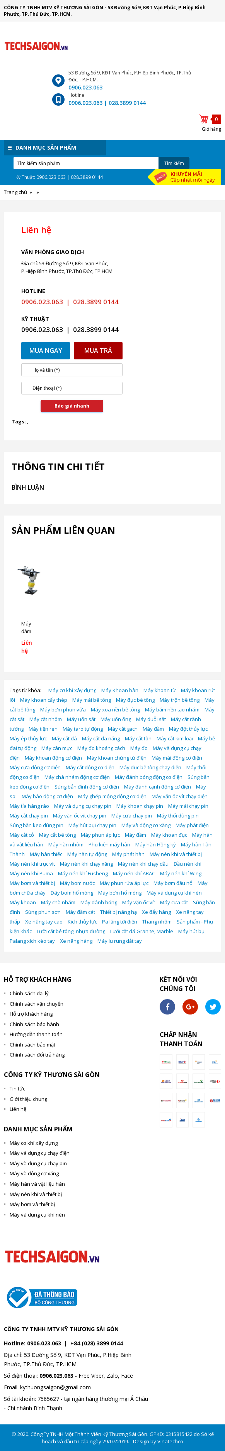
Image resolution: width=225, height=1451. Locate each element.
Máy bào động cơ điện (47, 796)
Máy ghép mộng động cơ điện (112, 796)
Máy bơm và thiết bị (32, 883)
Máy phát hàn (128, 854)
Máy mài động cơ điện (177, 757)
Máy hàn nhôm (66, 844)
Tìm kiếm (174, 163)
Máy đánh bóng (98, 902)
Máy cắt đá (64, 738)
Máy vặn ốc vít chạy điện (180, 796)
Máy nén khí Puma (31, 873)
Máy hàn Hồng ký (155, 844)
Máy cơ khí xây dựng (72, 690)
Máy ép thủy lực (28, 738)
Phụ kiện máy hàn (109, 844)
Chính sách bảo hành (34, 1024)
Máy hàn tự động (87, 854)
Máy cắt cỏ (22, 834)
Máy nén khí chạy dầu (143, 863)
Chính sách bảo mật (32, 1044)
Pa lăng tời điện (119, 921)
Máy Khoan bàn (119, 690)
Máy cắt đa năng (101, 738)
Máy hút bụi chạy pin (92, 825)
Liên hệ (18, 1109)
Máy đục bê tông (135, 699)
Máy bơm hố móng (119, 892)
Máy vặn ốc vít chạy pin (79, 815)
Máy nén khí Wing (180, 873)
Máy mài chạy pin (188, 805)
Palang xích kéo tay (32, 940)
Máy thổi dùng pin (178, 815)
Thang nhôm (157, 921)
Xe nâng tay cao (44, 921)
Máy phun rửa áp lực (124, 883)
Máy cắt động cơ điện (90, 767)
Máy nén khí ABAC (134, 873)
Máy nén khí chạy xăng (86, 863)
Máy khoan (23, 902)
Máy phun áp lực (100, 834)
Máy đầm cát (80, 911)
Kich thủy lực (82, 921)
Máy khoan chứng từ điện (117, 757)
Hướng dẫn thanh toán (36, 1034)
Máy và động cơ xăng (145, 825)
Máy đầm (153, 728)
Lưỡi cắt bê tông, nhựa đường (71, 931)
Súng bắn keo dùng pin (36, 825)
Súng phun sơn (43, 911)
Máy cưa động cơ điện (35, 767)
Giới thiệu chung (28, 1098)
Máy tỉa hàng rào (29, 805)
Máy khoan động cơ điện (53, 757)
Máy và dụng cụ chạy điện (40, 1152)
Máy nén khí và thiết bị (176, 854)
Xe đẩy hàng (156, 911)
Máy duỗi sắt (151, 719)
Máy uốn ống (116, 719)
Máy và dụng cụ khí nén (174, 892)
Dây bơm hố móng (72, 892)
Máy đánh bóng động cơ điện (148, 777)
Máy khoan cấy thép (43, 699)
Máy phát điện (192, 825)
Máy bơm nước (77, 883)
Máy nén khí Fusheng (83, 873)
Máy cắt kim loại (175, 738)
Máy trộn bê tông (179, 699)
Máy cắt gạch (123, 728)
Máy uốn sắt (81, 719)
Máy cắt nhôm (45, 719)
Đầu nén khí (187, 863)
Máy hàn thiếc (46, 854)
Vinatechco (170, 1441)
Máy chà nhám (58, 902)
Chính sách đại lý (29, 993)
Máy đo (139, 748)
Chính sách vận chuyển (36, 1003)
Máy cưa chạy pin (131, 815)
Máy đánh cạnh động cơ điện (157, 786)
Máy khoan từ (159, 690)
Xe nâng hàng (76, 940)
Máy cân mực (56, 748)
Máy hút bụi (192, 931)
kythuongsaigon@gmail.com (55, 1387)
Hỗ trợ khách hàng (31, 1013)
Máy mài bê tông (91, 699)
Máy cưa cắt (174, 902)
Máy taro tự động (83, 728)
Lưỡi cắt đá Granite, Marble (141, 931)
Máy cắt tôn (138, 738)
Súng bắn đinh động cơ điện (87, 786)
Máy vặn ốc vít (138, 902)
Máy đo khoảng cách (101, 748)
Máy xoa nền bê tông (115, 709)
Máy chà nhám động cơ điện (77, 777)
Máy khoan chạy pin (139, 805)
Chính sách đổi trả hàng (37, 1054)
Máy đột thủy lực (188, 728)
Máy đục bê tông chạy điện (150, 767)
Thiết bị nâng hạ (118, 911)
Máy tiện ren (43, 728)
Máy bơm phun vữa (63, 709)
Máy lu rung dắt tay (119, 940)
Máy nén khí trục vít (32, 863)
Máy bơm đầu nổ (173, 883)
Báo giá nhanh (72, 406)
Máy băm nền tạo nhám (172, 709)
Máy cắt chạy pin (29, 815)
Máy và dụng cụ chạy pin (82, 805)
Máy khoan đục (169, 834)
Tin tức (17, 1088)
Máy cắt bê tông (57, 834)
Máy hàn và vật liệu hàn (37, 1183)
